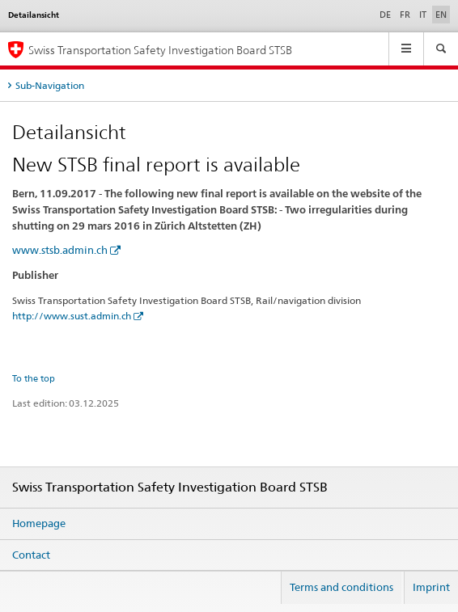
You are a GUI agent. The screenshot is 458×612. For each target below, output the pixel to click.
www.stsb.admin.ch (60, 249)
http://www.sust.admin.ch (71, 316)
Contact (31, 554)
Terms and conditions (341, 586)
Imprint (431, 586)
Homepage (39, 523)
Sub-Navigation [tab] (49, 85)
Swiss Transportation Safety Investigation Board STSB (160, 50)
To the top (33, 378)
